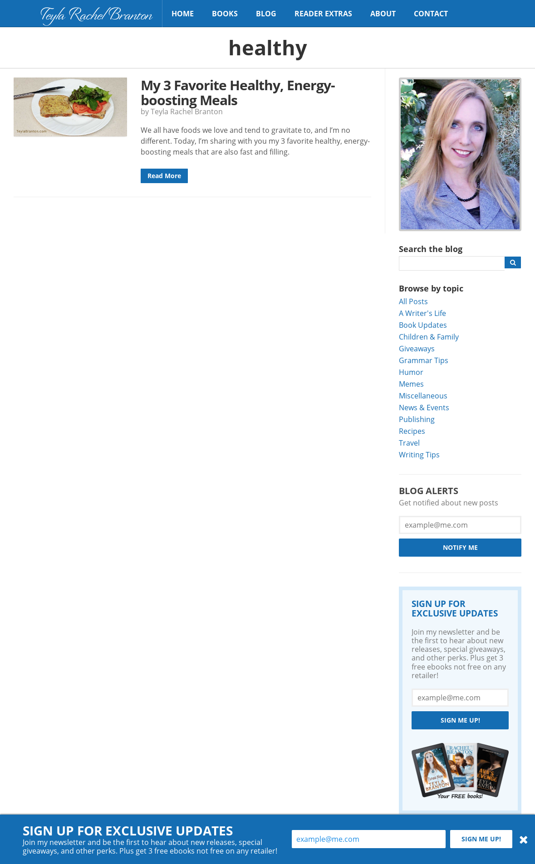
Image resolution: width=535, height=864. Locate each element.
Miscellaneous (423, 395)
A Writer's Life (422, 313)
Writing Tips (419, 454)
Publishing (417, 419)
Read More (164, 175)
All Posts (413, 301)
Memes (411, 383)
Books (225, 14)
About (383, 14)
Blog (266, 14)
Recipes (412, 431)
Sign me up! (460, 720)
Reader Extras (323, 14)
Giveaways (417, 348)
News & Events (424, 407)
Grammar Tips (423, 360)
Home (183, 14)
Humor (411, 372)
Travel (409, 442)
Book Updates (423, 325)
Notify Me (460, 547)
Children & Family (429, 336)
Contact (431, 14)
